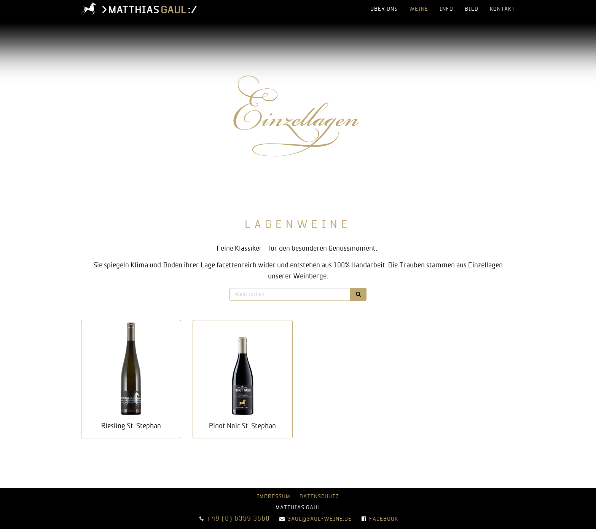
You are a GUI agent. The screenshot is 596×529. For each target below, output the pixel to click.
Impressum (273, 497)
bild (471, 9)
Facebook (383, 519)
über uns (384, 9)
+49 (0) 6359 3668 (238, 519)
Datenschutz (319, 497)
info (446, 9)
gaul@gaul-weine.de (319, 519)
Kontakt (502, 9)
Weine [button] (418, 9)
